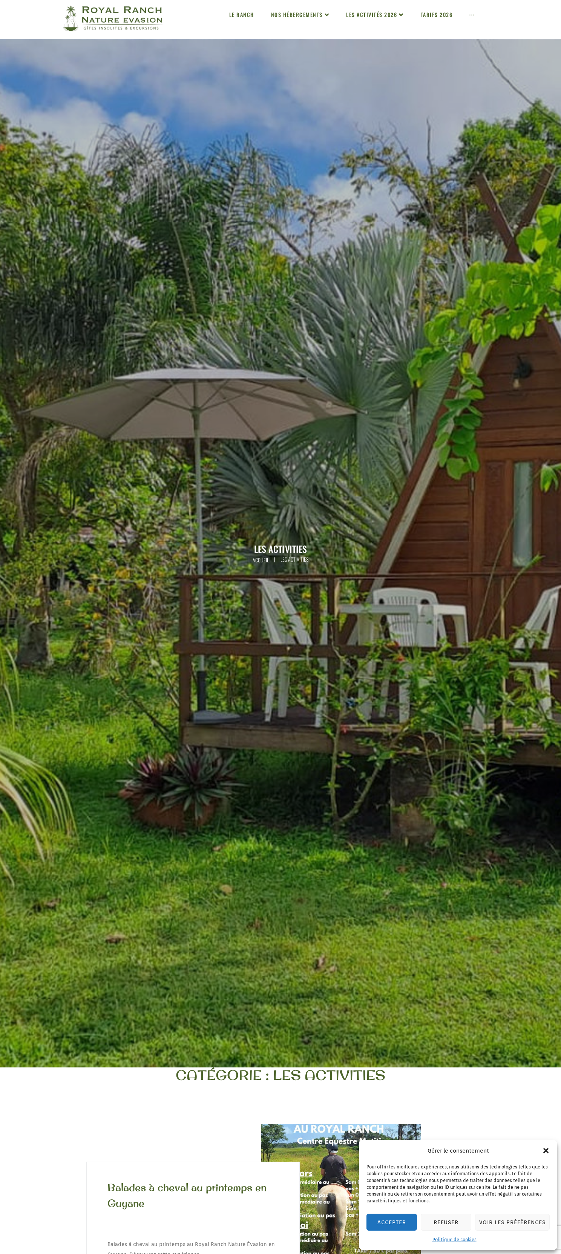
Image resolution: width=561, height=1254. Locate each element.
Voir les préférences (512, 1222)
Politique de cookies (454, 1239)
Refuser (446, 1222)
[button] (546, 1150)
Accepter (391, 1222)
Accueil (261, 560)
